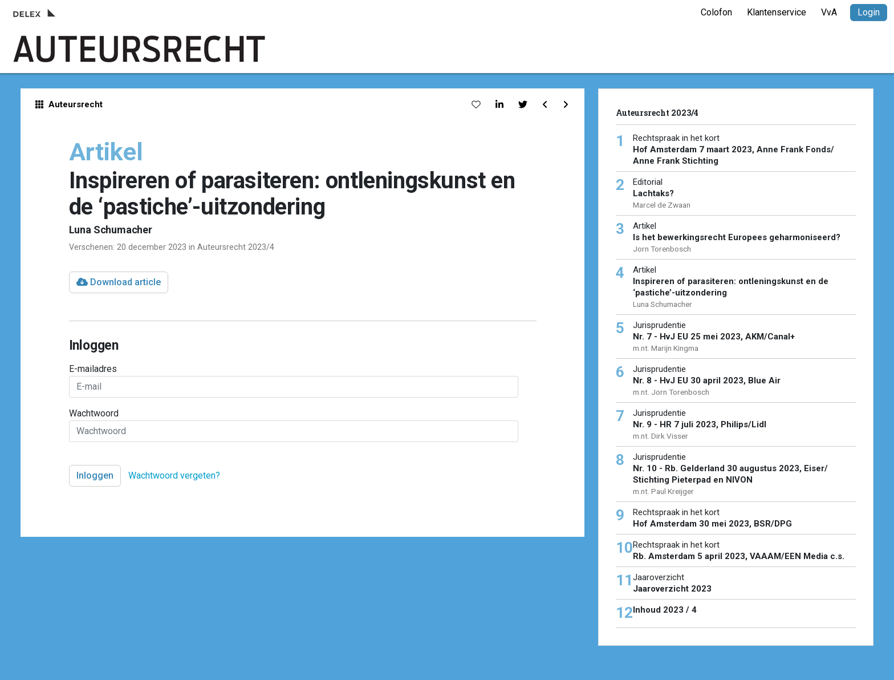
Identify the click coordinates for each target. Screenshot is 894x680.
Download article (118, 282)
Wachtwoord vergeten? (174, 475)
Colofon (716, 12)
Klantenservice (776, 12)
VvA (829, 12)
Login (869, 12)
